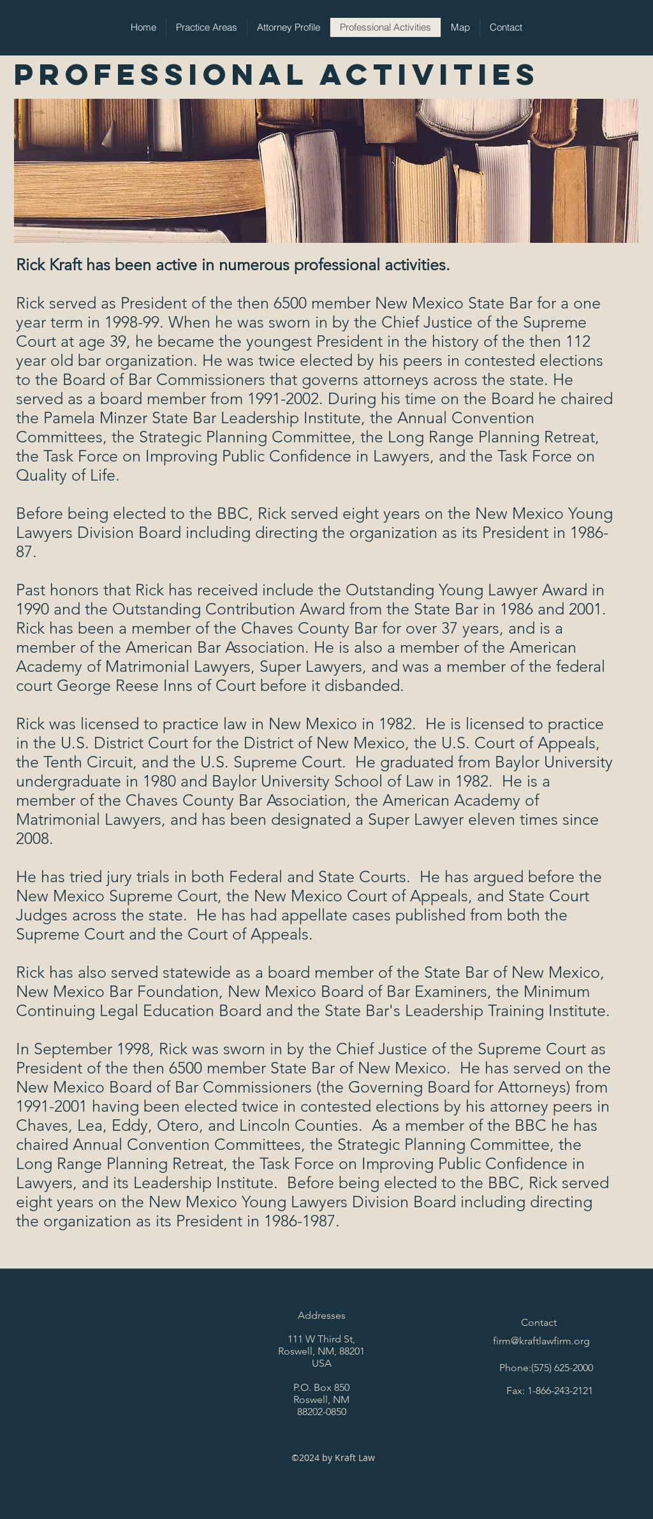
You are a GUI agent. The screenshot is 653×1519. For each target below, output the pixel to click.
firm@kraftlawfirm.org (541, 1341)
